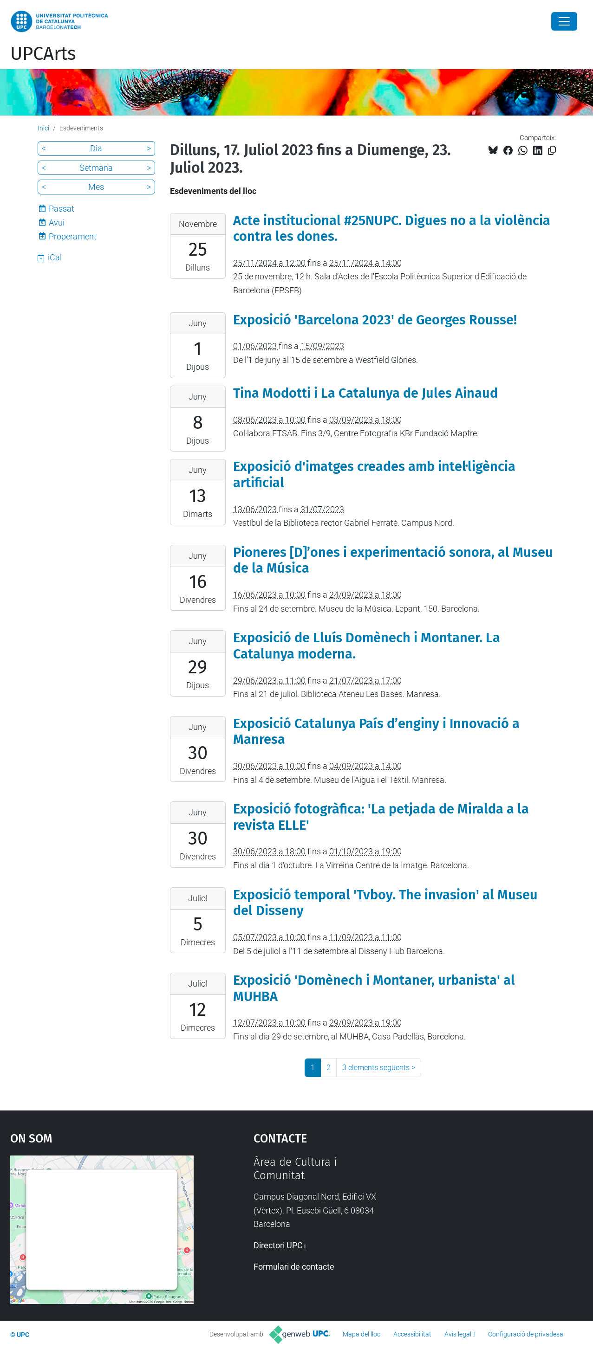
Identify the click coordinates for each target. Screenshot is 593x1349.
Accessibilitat (412, 1334)
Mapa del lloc (361, 1334)
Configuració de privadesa (525, 1334)
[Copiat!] (552, 150)
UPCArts (43, 54)
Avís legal (457, 1334)
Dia (96, 148)
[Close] (564, 21)
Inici (43, 128)
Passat (61, 208)
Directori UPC (278, 1245)
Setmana (96, 168)
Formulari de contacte (294, 1267)
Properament (73, 236)
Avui (57, 222)
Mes (96, 187)
